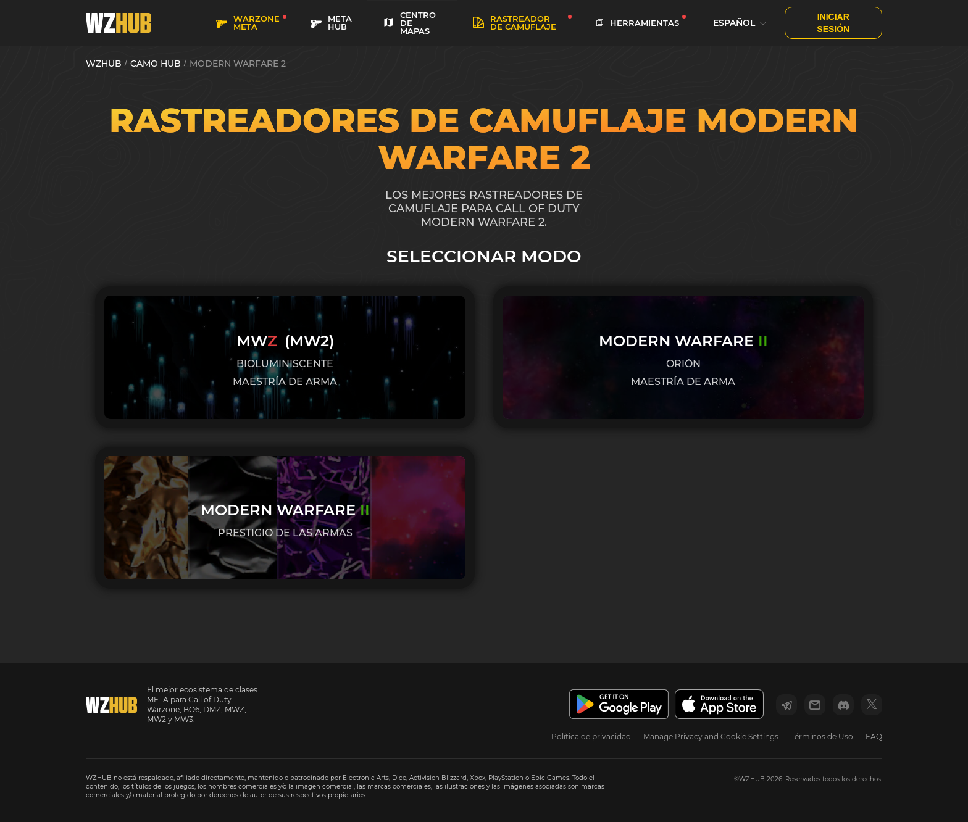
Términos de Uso (822, 736)
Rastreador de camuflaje (514, 22)
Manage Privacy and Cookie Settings (710, 736)
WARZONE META (248, 22)
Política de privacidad (591, 736)
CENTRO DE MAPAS (409, 23)
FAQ (874, 736)
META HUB (331, 22)
